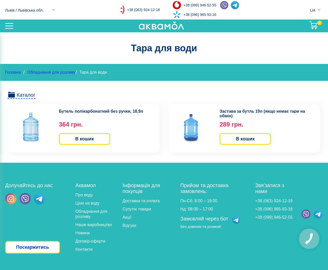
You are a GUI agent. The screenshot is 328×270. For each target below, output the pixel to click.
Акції (126, 217)
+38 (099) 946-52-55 (199, 5)
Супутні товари (136, 209)
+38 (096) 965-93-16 (199, 15)
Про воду (84, 195)
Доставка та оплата (141, 201)
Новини (82, 233)
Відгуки (129, 225)
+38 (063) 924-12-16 (143, 10)
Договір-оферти (90, 241)
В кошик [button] (84, 138)
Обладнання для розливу (51, 72)
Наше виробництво (93, 225)
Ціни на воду (87, 203)
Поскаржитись (32, 247)
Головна (13, 72)
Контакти (84, 249)
